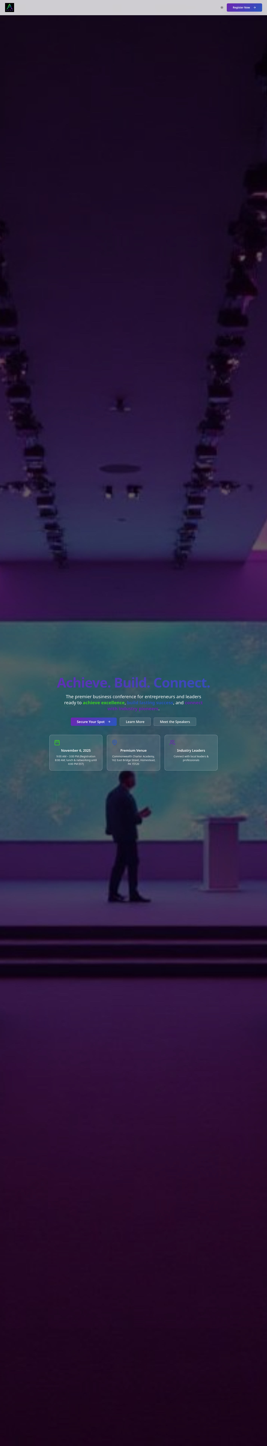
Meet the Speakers (175, 721)
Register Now (244, 7)
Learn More (135, 721)
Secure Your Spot (94, 721)
